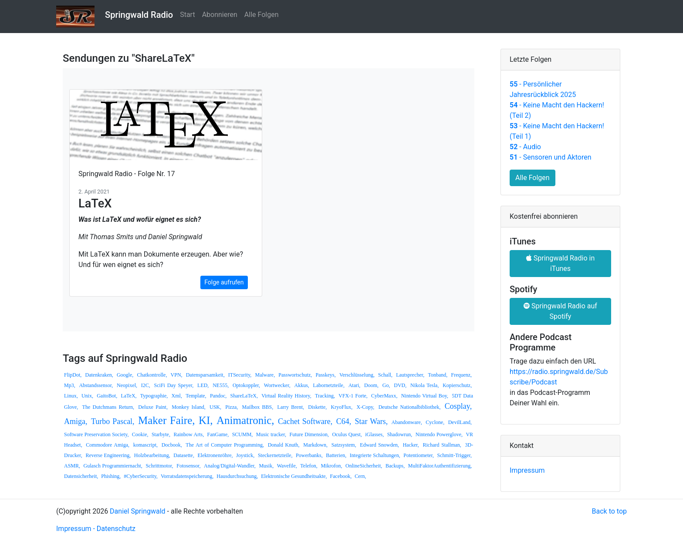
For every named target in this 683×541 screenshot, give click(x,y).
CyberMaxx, (384, 396)
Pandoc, (218, 396)
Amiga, (76, 421)
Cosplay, (458, 406)
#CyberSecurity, (141, 476)
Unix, (87, 396)
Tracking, (325, 396)
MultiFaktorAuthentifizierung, (440, 466)
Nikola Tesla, (424, 385)
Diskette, (317, 407)
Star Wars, (371, 421)
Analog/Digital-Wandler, (230, 466)
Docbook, (172, 445)
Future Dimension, (309, 434)
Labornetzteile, (329, 385)
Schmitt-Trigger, (454, 455)
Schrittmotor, (159, 466)
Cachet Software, (305, 421)
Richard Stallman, (442, 445)
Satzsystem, (343, 445)
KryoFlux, (342, 407)
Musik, (266, 466)
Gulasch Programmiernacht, (113, 466)
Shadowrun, (400, 434)
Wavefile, (287, 466)
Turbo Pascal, (113, 421)
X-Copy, (365, 407)
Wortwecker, (277, 385)
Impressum (527, 470)
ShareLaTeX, (243, 396)
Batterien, (336, 455)
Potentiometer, (418, 455)
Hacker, (411, 445)
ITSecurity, (240, 375)
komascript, (145, 445)
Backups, (395, 466)
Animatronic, (245, 420)
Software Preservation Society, (96, 434)
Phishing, (111, 476)
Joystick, (245, 455)
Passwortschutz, (295, 375)
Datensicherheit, (81, 476)
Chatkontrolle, (152, 375)
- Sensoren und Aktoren (550, 157)
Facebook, (341, 476)
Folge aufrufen (223, 282)
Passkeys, (325, 375)
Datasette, (183, 455)
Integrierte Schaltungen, (375, 455)
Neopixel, (127, 385)
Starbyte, (161, 434)
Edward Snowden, (379, 445)
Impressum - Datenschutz (95, 528)
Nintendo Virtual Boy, (424, 396)
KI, (206, 420)
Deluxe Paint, (153, 407)
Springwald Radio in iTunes (560, 263)
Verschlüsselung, (357, 375)
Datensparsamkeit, (205, 375)
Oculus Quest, (347, 434)
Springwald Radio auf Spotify (560, 311)
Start (187, 14)
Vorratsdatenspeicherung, (187, 476)
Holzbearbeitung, (152, 455)
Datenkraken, (99, 375)
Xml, (177, 396)
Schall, (385, 375)
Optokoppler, (246, 385)
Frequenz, (461, 375)
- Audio (525, 147)
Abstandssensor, (96, 385)
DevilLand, (460, 422)
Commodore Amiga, (107, 445)
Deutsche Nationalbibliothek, (410, 407)
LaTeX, (128, 396)
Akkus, (301, 385)
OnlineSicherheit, (363, 466)
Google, (125, 375)
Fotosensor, (188, 466)
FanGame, (218, 434)
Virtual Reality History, (286, 396)
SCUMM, (242, 434)
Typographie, (154, 396)
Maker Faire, (166, 420)
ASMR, (72, 466)
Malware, (265, 375)
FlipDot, (72, 375)
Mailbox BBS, (258, 407)
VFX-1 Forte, (353, 396)
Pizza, (231, 407)
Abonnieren (219, 14)
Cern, (360, 476)
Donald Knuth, (284, 445)
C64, (344, 421)
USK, (215, 407)
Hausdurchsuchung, (237, 476)
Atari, (354, 385)
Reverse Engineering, (108, 455)
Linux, (71, 396)
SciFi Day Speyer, (174, 385)
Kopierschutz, (457, 385)
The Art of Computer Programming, (225, 445)
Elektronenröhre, (215, 455)
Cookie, (140, 434)
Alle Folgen (261, 14)
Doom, (371, 385)
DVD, (400, 385)
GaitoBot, (107, 396)
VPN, (177, 375)
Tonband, (438, 375)
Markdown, (315, 445)
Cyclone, (435, 422)
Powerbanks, (309, 455)
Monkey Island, (189, 407)
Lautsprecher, (410, 375)
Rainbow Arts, (188, 434)
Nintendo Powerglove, (439, 434)
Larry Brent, (290, 407)
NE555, (221, 385)
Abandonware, (407, 422)
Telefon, (308, 466)
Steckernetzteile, (275, 455)
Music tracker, (271, 434)
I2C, (145, 385)
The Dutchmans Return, (108, 407)
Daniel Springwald (138, 511)
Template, (196, 396)
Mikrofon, (331, 466)
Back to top (609, 511)
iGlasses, (374, 434)
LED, (203, 385)
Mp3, (69, 385)
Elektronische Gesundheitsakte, (294, 476)
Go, (386, 385)
